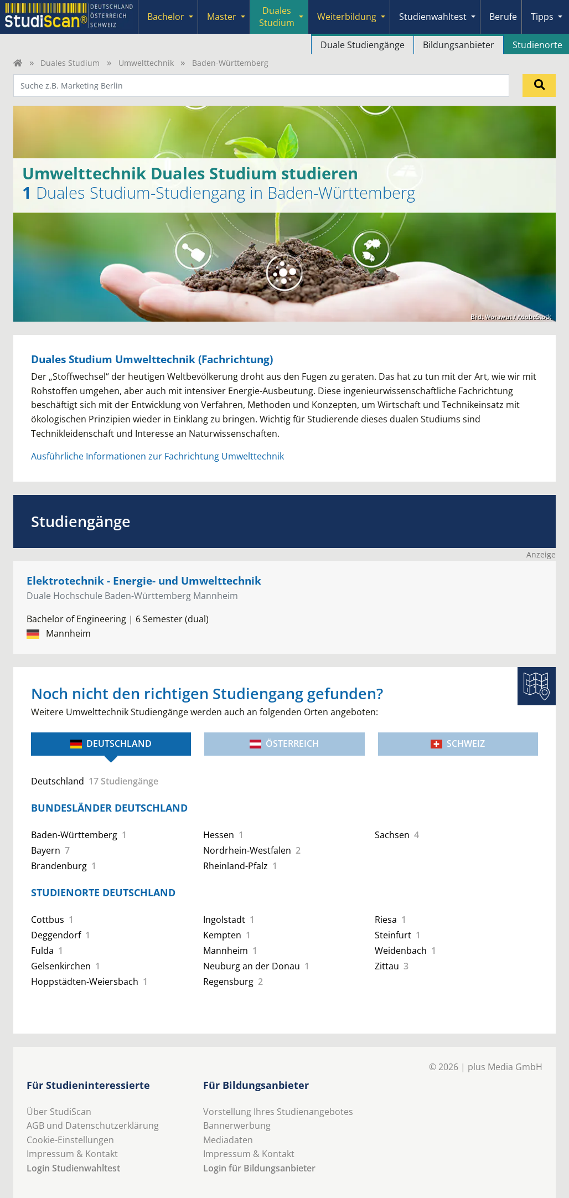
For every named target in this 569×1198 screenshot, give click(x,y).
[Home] (17, 62)
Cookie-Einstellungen (70, 1140)
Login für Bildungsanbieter (259, 1168)
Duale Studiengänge (362, 45)
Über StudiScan (59, 1112)
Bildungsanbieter (458, 45)
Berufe (503, 17)
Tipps (542, 17)
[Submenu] (191, 17)
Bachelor (165, 17)
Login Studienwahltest (73, 1168)
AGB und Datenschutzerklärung (93, 1125)
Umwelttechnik (146, 63)
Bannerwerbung (237, 1125)
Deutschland (111, 743)
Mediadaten (228, 1140)
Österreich (284, 743)
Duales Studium (276, 16)
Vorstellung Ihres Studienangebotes (278, 1112)
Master (221, 17)
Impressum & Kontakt (72, 1154)
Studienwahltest (433, 17)
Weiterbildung (346, 17)
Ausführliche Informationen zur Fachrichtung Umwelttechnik (157, 456)
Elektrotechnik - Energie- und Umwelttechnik (144, 580)
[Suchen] (539, 85)
